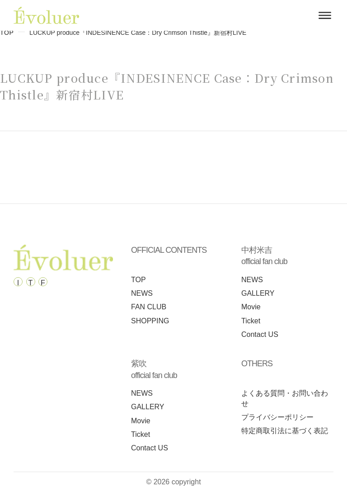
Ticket (250, 321)
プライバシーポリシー (277, 417)
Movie (251, 307)
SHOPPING (150, 321)
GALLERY (258, 293)
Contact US (259, 334)
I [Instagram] (18, 282)
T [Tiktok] (30, 282)
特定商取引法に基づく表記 (284, 431)
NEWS (142, 293)
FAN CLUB (148, 307)
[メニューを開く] (324, 15)
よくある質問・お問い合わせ (284, 398)
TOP (7, 32)
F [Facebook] (43, 282)
